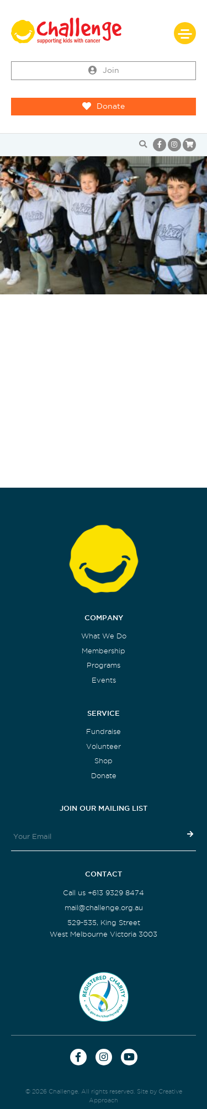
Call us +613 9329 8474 (103, 892)
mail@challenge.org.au (104, 907)
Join (103, 70)
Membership (103, 650)
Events (104, 680)
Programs (103, 665)
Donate (103, 106)
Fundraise (103, 731)
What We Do (103, 636)
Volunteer (103, 746)
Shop (103, 760)
